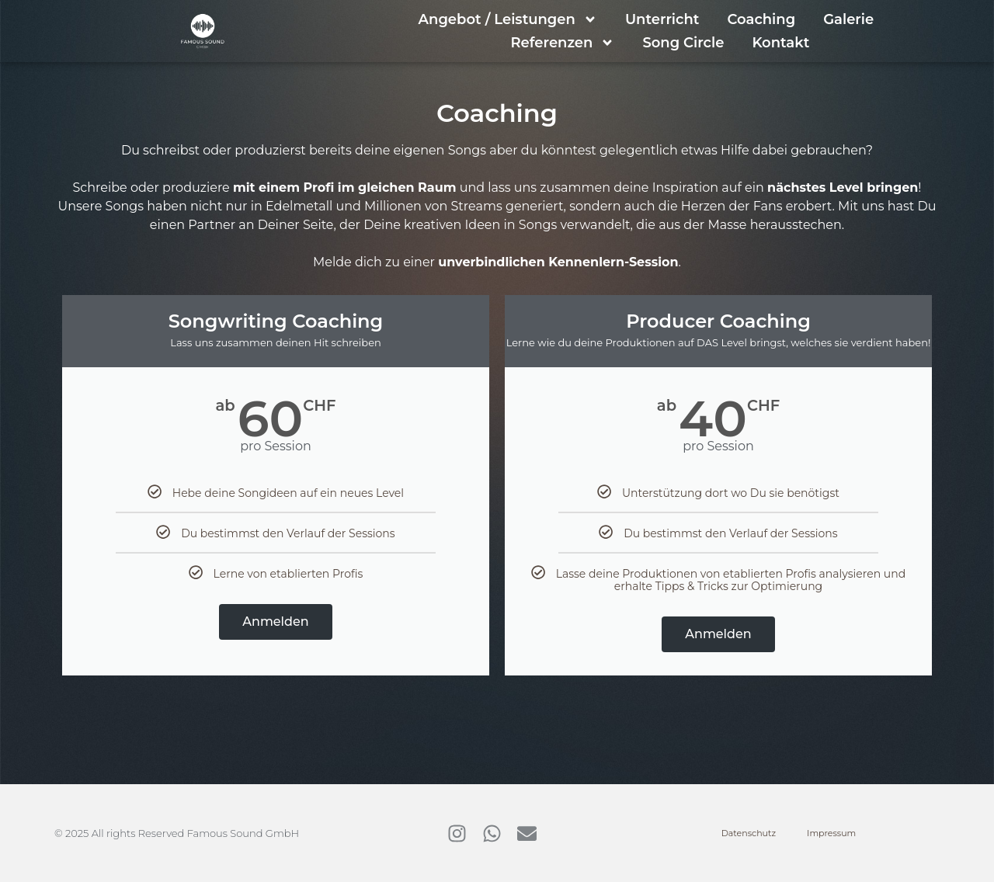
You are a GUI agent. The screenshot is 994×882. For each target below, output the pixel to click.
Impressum (831, 833)
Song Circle (683, 42)
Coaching (761, 19)
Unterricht (662, 19)
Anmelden (275, 621)
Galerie (848, 19)
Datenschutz (748, 833)
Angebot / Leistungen (508, 19)
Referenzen (562, 42)
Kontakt (780, 42)
